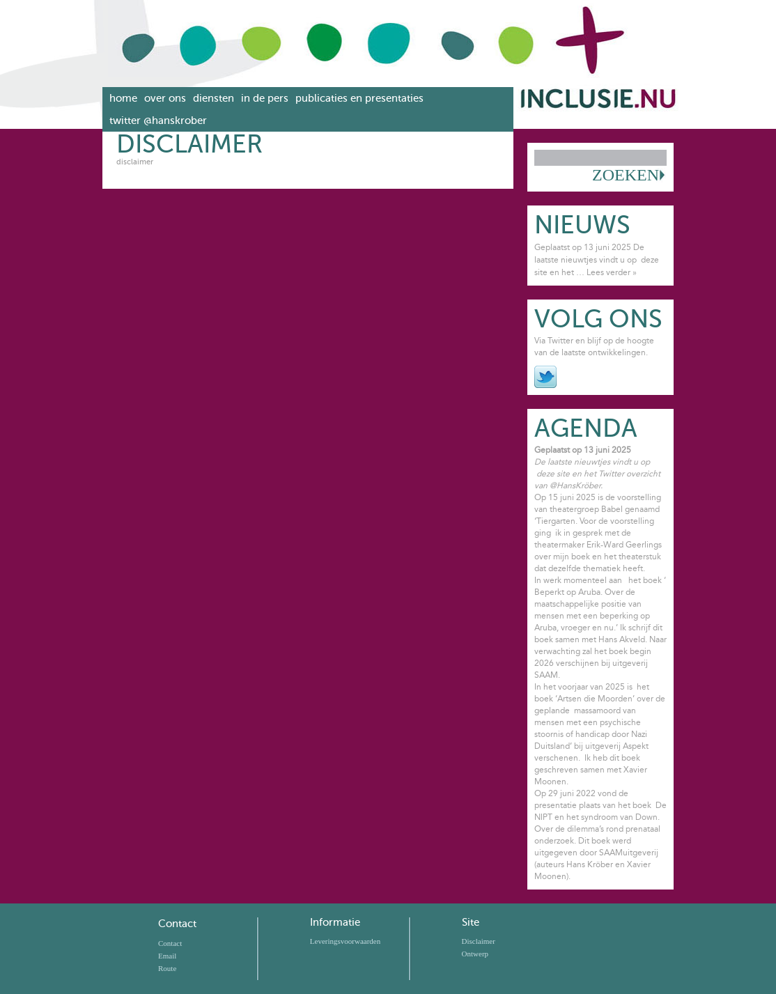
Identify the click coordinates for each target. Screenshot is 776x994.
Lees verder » (612, 272)
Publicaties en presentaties (359, 98)
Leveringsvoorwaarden (345, 941)
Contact (177, 923)
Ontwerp (475, 953)
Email (167, 956)
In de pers (264, 98)
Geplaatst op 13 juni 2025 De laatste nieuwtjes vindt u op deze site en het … (596, 259)
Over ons (165, 98)
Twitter (545, 377)
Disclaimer (478, 941)
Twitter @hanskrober (158, 120)
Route (167, 968)
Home (123, 98)
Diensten (213, 98)
